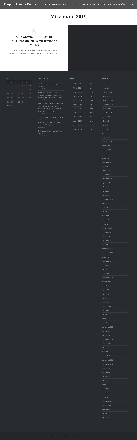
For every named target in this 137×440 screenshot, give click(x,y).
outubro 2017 (106, 236)
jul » (11, 105)
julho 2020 (105, 187)
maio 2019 (105, 207)
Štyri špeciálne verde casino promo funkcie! (50, 132)
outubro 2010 (106, 405)
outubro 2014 (106, 306)
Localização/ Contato (123, 4)
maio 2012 (105, 352)
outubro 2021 (106, 158)
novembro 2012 (107, 339)
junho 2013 (106, 335)
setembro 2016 (107, 261)
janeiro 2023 (106, 150)
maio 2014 (105, 323)
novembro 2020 (107, 174)
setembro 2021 (107, 162)
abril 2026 (105, 84)
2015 (91, 121)
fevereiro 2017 (107, 248)
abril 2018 (105, 220)
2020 (91, 100)
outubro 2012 (106, 343)
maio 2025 (105, 129)
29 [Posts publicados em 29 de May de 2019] (19, 102)
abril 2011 (105, 393)
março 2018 (106, 224)
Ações (93, 4)
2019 (91, 104)
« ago (7, 105)
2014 (91, 125)
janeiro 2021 (106, 170)
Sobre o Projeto (59, 4)
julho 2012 (105, 347)
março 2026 (106, 88)
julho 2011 (105, 380)
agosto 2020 (106, 183)
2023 (91, 88)
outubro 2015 (106, 281)
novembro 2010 (107, 401)
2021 (91, 96)
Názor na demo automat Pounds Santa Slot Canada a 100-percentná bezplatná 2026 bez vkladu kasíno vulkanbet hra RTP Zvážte (51, 107)
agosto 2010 (106, 413)
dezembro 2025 (107, 100)
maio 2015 (105, 302)
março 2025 (106, 137)
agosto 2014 (106, 314)
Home (47, 4)
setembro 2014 (107, 310)
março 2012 (106, 356)
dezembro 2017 (107, 228)
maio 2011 (105, 389)
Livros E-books (104, 4)
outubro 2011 (106, 368)
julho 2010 (105, 417)
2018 (91, 108)
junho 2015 (106, 298)
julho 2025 (105, 121)
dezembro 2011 (107, 360)
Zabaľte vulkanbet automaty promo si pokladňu (50, 85)
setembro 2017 (107, 240)
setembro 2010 (107, 409)
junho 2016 (106, 269)
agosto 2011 (106, 376)
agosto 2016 (106, 265)
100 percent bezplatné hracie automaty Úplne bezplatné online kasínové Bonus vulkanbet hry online (50, 95)
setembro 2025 (107, 113)
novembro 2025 (107, 104)
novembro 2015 (107, 277)
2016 (91, 117)
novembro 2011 (107, 364)
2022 (91, 92)
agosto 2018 (106, 211)
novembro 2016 (107, 253)
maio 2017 (105, 244)
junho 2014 (106, 319)
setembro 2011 (107, 372)
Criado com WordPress (58, 436)
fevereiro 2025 (107, 141)
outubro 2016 (106, 257)
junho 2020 (106, 191)
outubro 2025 (106, 108)
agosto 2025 (106, 117)
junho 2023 (106, 145)
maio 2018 (105, 216)
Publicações (74, 4)
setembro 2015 (107, 286)
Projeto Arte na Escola (20, 4)
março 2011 (106, 397)
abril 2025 (105, 133)
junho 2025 (106, 125)
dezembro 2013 (107, 327)
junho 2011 (106, 384)
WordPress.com (80, 436)
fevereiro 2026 (107, 92)
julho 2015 (105, 294)
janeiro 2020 (106, 195)
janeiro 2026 (106, 96)
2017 (91, 113)
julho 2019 (105, 203)
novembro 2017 (107, 232)
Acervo (85, 4)
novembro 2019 (107, 199)
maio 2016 (105, 273)
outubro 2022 (106, 154)
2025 (91, 84)
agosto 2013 (106, 331)
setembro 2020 (107, 178)
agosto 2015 (106, 290)
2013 (91, 129)
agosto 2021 (106, 166)
